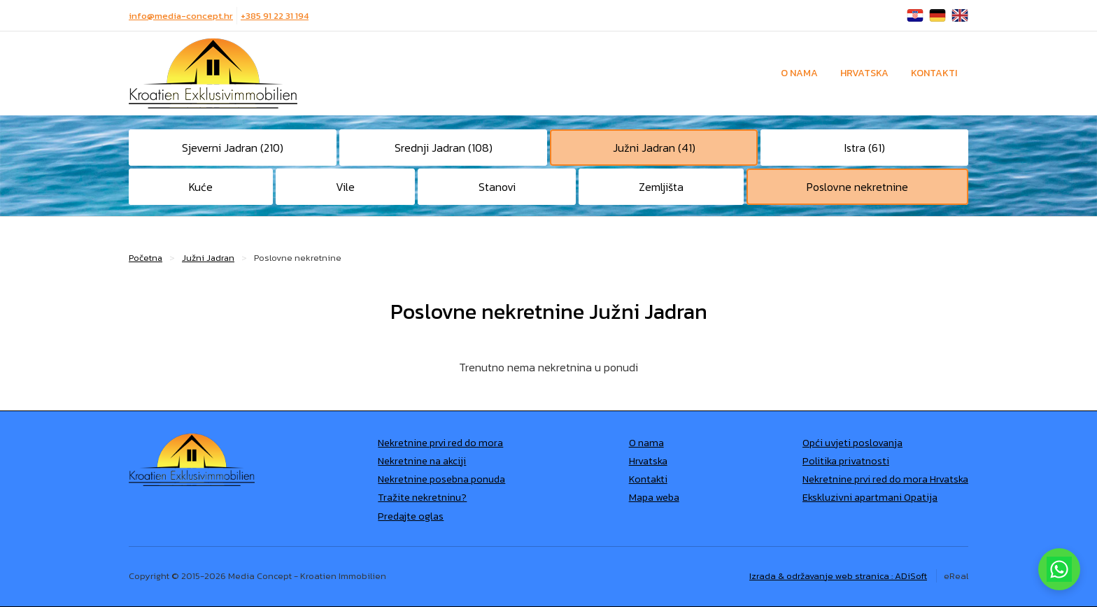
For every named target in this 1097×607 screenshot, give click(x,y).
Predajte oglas (411, 516)
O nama (799, 73)
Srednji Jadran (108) (444, 147)
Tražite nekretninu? (422, 497)
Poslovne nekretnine (857, 186)
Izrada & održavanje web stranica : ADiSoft (838, 576)
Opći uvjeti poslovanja (852, 442)
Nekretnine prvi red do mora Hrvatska (885, 479)
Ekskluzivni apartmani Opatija (869, 497)
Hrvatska (864, 73)
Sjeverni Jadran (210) (232, 147)
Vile (345, 186)
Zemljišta (661, 186)
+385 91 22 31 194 (275, 15)
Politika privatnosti (845, 461)
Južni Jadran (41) (654, 147)
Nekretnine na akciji (422, 461)
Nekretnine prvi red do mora (440, 442)
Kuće (201, 186)
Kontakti (934, 73)
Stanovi (497, 186)
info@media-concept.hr (181, 15)
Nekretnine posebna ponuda (441, 479)
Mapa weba (654, 497)
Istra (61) (864, 147)
